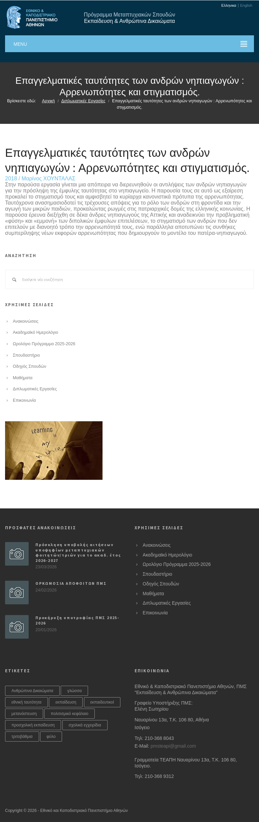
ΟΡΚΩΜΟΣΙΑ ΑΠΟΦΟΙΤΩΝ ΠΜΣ (71, 583)
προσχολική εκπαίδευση (33, 725)
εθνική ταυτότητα (26, 702)
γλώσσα (74, 690)
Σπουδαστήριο (26, 355)
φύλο (51, 736)
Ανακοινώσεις (25, 321)
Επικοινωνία (24, 400)
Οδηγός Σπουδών (29, 366)
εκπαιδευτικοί (102, 702)
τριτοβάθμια (22, 736)
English (246, 5)
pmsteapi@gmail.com (173, 746)
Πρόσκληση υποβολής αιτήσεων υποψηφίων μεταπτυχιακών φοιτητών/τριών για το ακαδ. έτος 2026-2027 (78, 552)
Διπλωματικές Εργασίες (83, 101)
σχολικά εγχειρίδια (85, 725)
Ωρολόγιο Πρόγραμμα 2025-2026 (44, 344)
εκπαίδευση (65, 702)
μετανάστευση (24, 713)
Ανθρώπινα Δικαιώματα (32, 690)
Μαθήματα (22, 378)
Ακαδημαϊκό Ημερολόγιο (35, 332)
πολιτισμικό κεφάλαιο (69, 713)
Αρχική (48, 101)
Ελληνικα (228, 5)
